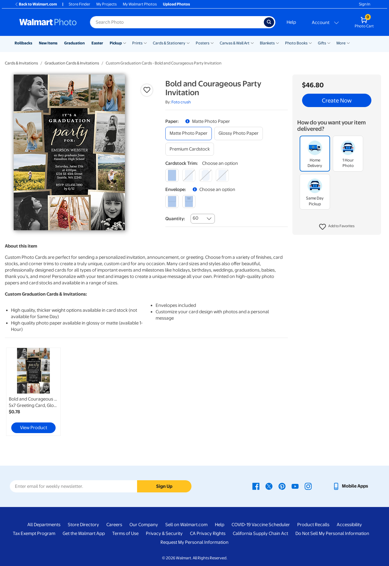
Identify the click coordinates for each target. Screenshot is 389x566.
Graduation (74, 43)
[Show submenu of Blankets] (277, 42)
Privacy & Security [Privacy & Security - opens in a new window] (164, 533)
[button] (336, 227)
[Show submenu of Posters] (212, 42)
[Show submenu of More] (348, 42)
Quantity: (175, 218)
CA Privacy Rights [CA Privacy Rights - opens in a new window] (207, 533)
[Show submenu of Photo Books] (310, 42)
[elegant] (205, 175)
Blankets (267, 43)
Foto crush (181, 102)
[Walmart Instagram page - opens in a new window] (308, 486)
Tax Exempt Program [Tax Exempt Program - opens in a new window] (34, 533)
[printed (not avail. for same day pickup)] (188, 201)
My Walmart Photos (140, 4)
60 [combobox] (195, 218)
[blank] (171, 201)
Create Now (337, 100)
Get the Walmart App (84, 533)
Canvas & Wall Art (235, 43)
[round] (188, 175)
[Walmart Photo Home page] (48, 22)
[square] (171, 175)
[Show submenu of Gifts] (329, 42)
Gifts (322, 43)
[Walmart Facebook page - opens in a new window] (256, 486)
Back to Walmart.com (36, 4)
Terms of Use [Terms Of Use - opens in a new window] (125, 533)
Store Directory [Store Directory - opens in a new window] (83, 524)
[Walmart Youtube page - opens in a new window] (295, 486)
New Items (48, 43)
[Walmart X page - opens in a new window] (269, 486)
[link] (33, 392)
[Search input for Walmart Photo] (177, 22)
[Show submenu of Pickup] (124, 42)
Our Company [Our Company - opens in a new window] (143, 524)
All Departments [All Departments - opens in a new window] (43, 524)
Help (291, 22)
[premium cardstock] (189, 149)
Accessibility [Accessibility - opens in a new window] (349, 524)
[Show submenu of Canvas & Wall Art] (252, 42)
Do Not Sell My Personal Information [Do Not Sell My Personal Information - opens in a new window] (332, 533)
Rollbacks (23, 43)
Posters (202, 43)
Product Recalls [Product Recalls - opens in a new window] (313, 524)
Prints (137, 43)
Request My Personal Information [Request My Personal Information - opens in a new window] (194, 542)
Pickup (116, 43)
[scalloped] (222, 175)
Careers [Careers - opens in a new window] (114, 524)
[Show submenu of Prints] (145, 42)
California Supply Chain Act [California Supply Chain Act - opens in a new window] (260, 533)
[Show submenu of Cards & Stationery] (188, 42)
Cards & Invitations (21, 63)
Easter (97, 43)
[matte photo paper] (188, 133)
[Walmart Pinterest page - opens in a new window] (282, 486)
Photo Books (296, 43)
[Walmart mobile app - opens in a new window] (350, 486)
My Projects (106, 4)
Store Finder (79, 4)
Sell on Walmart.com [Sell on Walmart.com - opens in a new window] (186, 524)
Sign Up (164, 486)
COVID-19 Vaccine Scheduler (261, 524)
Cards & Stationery (169, 43)
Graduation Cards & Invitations (72, 63)
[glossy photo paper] (238, 133)
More (341, 43)
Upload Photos (176, 4)
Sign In (364, 4)
